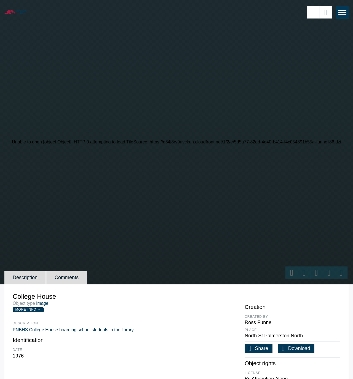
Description (25, 277)
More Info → (28, 309)
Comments (67, 277)
